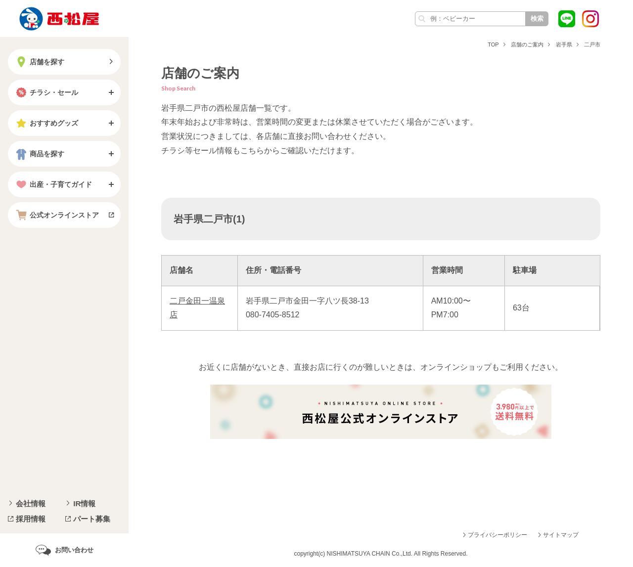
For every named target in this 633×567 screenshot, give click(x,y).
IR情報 (84, 503)
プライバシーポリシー (497, 534)
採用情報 (30, 519)
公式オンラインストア (56, 215)
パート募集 (91, 519)
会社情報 (30, 503)
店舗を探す (39, 61)
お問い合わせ (74, 550)
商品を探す (39, 153)
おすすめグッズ (46, 123)
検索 (537, 18)
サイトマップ (561, 534)
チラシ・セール (46, 92)
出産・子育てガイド (53, 184)
